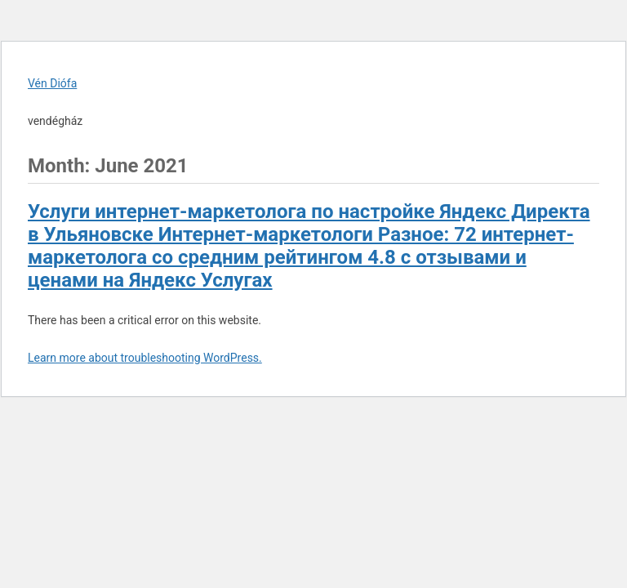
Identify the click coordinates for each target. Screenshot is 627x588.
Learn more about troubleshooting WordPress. (145, 357)
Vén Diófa (52, 83)
